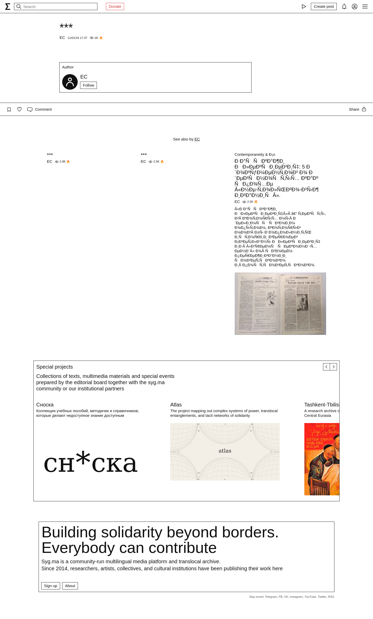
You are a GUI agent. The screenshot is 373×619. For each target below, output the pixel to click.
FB (281, 596)
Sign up (50, 585)
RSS (331, 596)
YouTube (310, 596)
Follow (88, 85)
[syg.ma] (7, 6)
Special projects (54, 367)
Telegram (271, 596)
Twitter (322, 596)
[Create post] (323, 6)
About (70, 585)
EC (62, 37)
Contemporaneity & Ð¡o (255, 154)
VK (286, 596)
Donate (115, 6)
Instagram (296, 596)
